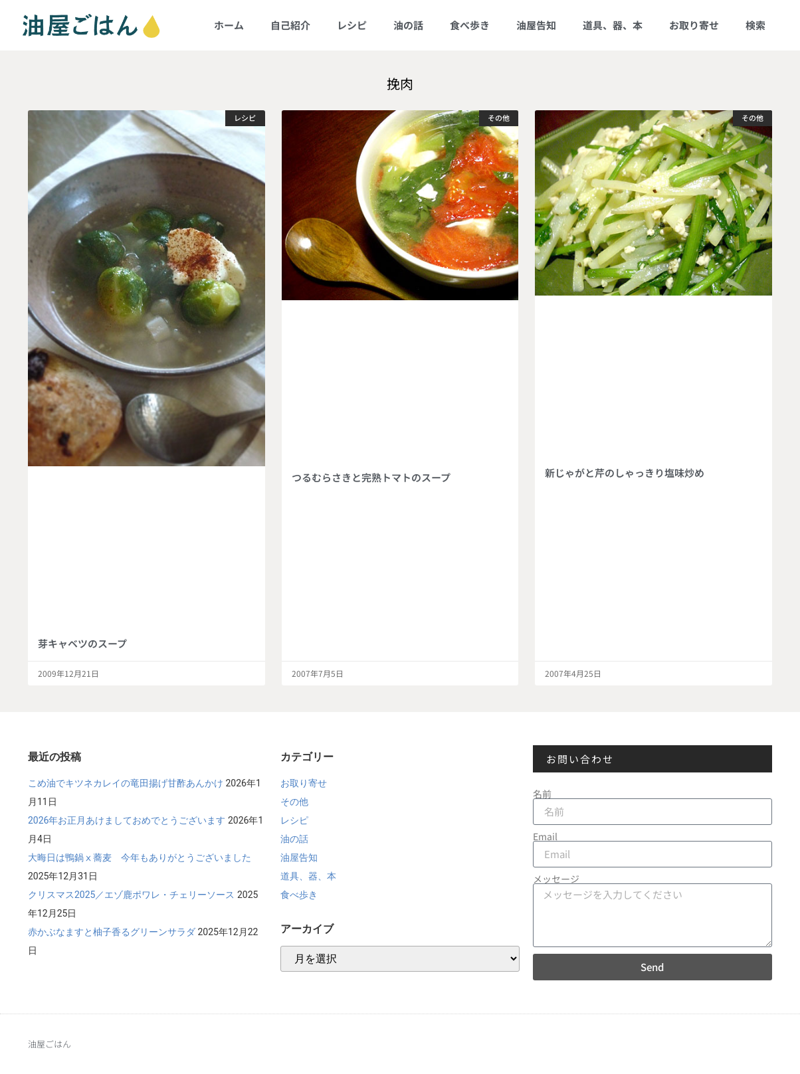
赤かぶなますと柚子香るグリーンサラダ (111, 932)
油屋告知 (536, 25)
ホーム (229, 25)
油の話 (408, 25)
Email (545, 836)
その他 (294, 801)
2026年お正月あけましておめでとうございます (126, 820)
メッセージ (556, 878)
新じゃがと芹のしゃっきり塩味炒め (624, 473)
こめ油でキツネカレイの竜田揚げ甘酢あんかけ (125, 783)
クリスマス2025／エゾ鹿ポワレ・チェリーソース (131, 894)
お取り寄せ (694, 25)
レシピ (352, 25)
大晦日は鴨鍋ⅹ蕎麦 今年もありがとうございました (139, 857)
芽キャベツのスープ (82, 643)
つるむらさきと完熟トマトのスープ (371, 477)
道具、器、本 (613, 25)
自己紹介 (290, 25)
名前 (542, 793)
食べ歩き (470, 25)
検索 (755, 25)
